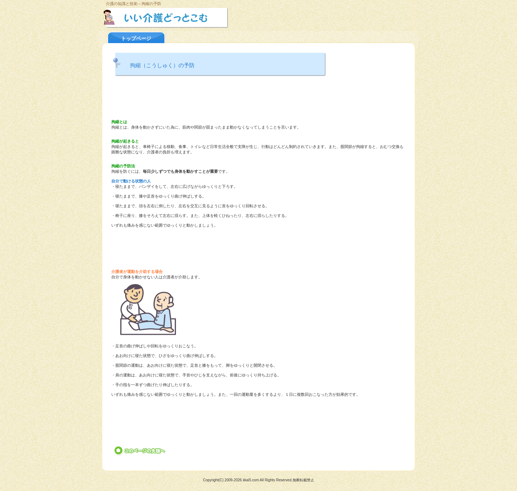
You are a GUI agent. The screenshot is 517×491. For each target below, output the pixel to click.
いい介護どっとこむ (184, 17)
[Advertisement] (258, 99)
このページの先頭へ (140, 450)
